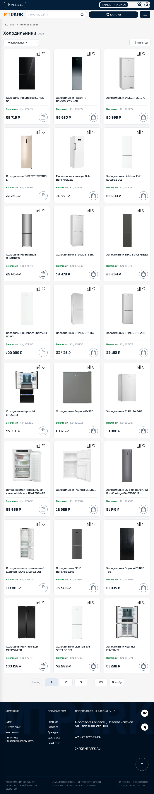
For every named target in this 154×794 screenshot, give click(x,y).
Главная (53, 722)
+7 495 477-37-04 (88, 737)
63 (101, 682)
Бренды (53, 732)
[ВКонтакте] (144, 727)
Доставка (54, 737)
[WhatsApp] (147, 4)
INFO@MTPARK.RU (87, 748)
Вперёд (117, 682)
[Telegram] (144, 714)
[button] (56, 14)
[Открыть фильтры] (140, 42)
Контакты (12, 732)
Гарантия (54, 742)
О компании (13, 727)
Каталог (10, 24)
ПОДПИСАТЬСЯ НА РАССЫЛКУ (95, 711)
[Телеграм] (139, 4)
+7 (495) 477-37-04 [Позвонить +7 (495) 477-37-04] (114, 4)
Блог (9, 722)
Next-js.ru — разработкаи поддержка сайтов (132, 783)
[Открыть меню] (145, 14)
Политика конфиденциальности (20, 739)
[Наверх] (142, 764)
